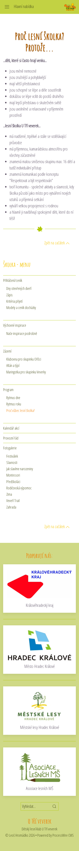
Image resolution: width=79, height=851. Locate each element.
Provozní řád (10, 438)
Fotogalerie (10, 447)
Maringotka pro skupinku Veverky (26, 371)
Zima (9, 494)
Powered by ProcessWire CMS (55, 835)
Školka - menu (17, 264)
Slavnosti (11, 462)
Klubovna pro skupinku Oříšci (23, 359)
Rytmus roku (13, 403)
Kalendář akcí (11, 428)
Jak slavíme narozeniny (19, 468)
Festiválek (12, 456)
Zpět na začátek (57, 243)
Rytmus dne (13, 397)
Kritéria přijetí (14, 301)
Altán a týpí (12, 365)
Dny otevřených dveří (18, 288)
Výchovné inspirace (14, 325)
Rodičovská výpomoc (19, 487)
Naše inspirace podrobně (21, 333)
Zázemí (7, 351)
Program (8, 389)
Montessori (13, 475)
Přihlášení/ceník (12, 280)
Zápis (9, 294)
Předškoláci (13, 481)
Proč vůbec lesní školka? (20, 410)
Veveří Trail (13, 500)
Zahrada (11, 507)
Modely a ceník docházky (21, 307)
